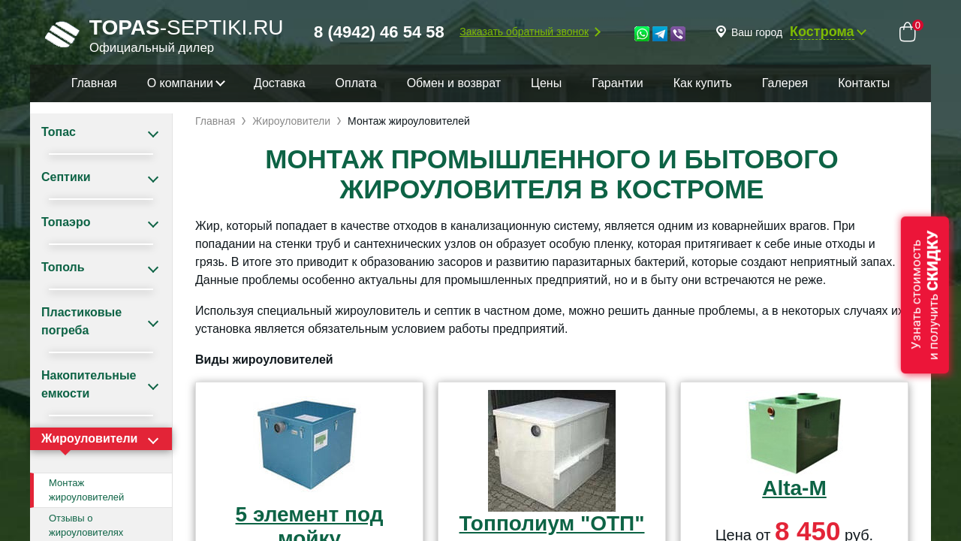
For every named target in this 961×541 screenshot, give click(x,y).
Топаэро (65, 222)
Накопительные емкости (88, 384)
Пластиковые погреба (81, 321)
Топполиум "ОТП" (552, 523)
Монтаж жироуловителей (86, 490)
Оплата (356, 83)
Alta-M (794, 488)
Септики (66, 177)
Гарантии (617, 83)
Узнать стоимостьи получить (924, 295)
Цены (546, 83)
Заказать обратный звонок (524, 32)
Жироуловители (89, 438)
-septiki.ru (164, 34)
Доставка (280, 83)
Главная (94, 83)
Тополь (63, 267)
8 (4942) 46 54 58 (379, 32)
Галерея (785, 83)
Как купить (702, 83)
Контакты (864, 83)
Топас (58, 131)
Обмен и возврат (454, 83)
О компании (180, 83)
